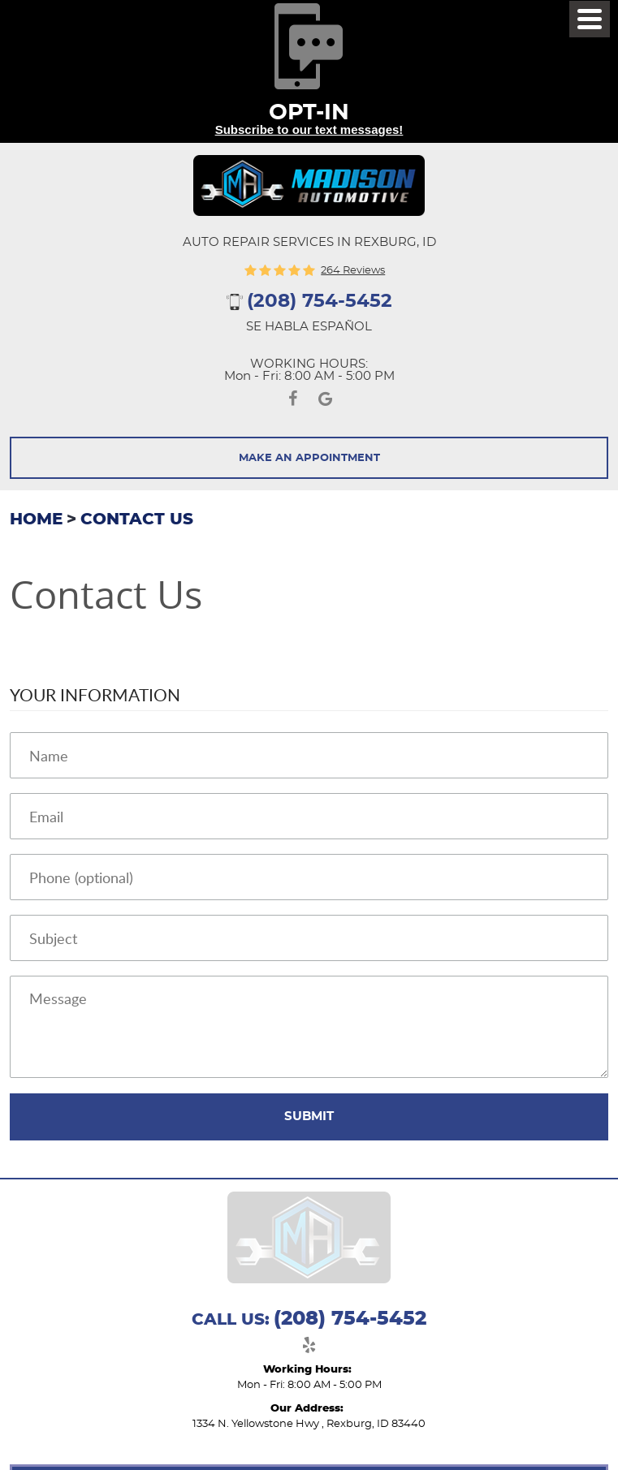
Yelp (309, 1348)
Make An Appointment (309, 458)
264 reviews (353, 270)
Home (36, 519)
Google (325, 401)
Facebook (293, 401)
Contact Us (136, 519)
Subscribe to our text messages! (309, 129)
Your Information (95, 694)
